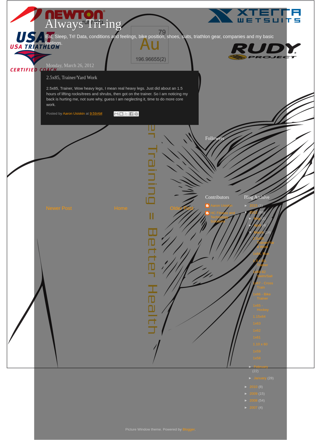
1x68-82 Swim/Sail (262, 274)
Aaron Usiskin (221, 206)
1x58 (256, 358)
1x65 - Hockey (261, 308)
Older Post (181, 208)
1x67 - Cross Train (263, 285)
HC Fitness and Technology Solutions (222, 217)
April (258, 225)
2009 (253, 394)
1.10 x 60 (260, 344)
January (261, 378)
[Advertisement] (119, 165)
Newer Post (59, 208)
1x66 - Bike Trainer (262, 296)
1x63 (256, 323)
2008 (253, 400)
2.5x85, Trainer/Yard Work (263, 242)
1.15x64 (259, 316)
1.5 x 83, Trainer (260, 263)
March (259, 232)
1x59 (256, 351)
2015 (253, 206)
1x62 (256, 330)
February (261, 367)
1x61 (256, 337)
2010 (253, 387)
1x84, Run (261, 254)
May (258, 218)
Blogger (189, 429)
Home (120, 208)
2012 (253, 212)
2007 (253, 407)
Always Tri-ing (83, 24)
